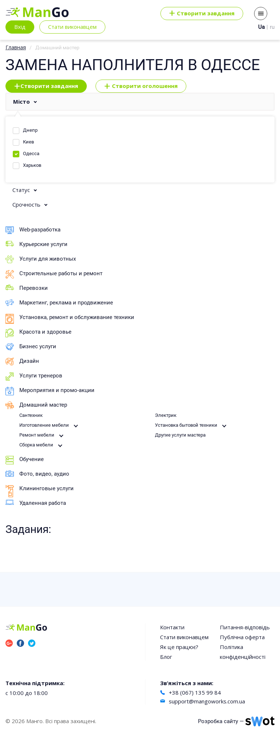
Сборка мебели (36, 445)
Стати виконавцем (72, 26)
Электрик (165, 415)
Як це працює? (179, 646)
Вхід (20, 26)
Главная (15, 47)
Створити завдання (46, 86)
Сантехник (31, 415)
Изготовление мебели (44, 425)
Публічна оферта (242, 637)
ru (272, 27)
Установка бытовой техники (186, 425)
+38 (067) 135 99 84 (195, 692)
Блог (166, 656)
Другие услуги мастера (180, 435)
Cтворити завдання (201, 13)
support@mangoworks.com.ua (207, 701)
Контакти (172, 627)
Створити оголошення (141, 86)
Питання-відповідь (245, 627)
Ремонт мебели (36, 435)
